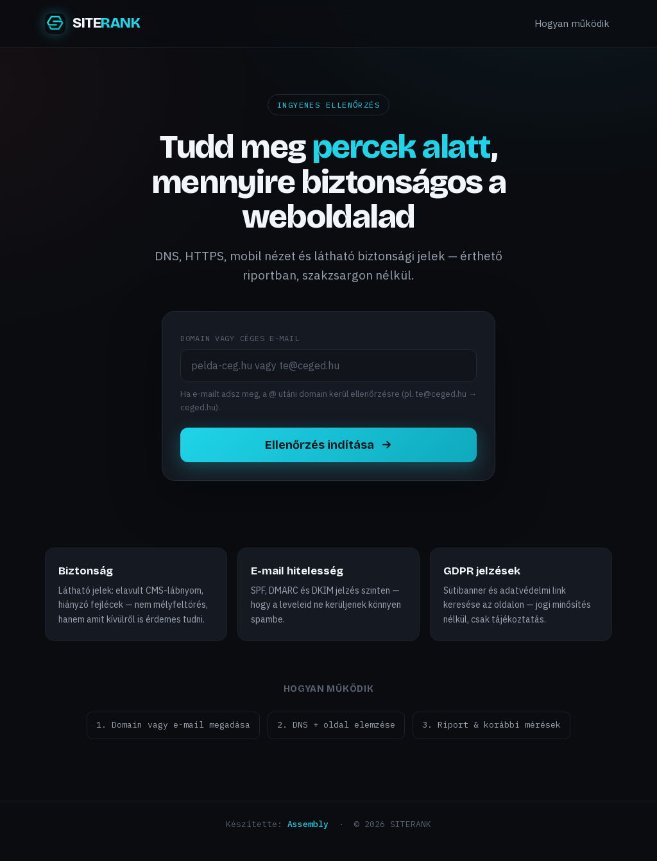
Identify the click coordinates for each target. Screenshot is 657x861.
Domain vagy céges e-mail (239, 338)
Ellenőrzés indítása (329, 445)
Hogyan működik (572, 23)
